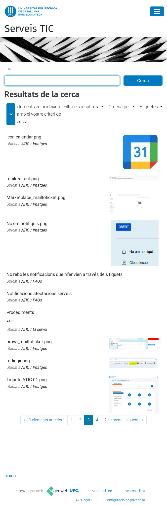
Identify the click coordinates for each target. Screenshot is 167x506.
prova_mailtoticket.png (29, 341)
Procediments (20, 312)
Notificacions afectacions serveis (39, 293)
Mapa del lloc (102, 491)
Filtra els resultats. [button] (81, 106)
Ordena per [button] (119, 106)
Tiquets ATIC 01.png (26, 379)
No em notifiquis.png (26, 223)
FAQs (37, 281)
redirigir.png (18, 360)
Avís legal (83, 500)
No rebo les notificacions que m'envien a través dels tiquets (64, 274)
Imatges (40, 143)
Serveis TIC (28, 29)
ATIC (25, 143)
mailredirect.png (22, 178)
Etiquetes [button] (149, 106)
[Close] (157, 11)
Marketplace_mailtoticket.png (35, 197)
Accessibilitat (135, 491)
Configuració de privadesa (125, 500)
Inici (7, 68)
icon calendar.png (23, 136)
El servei (40, 329)
